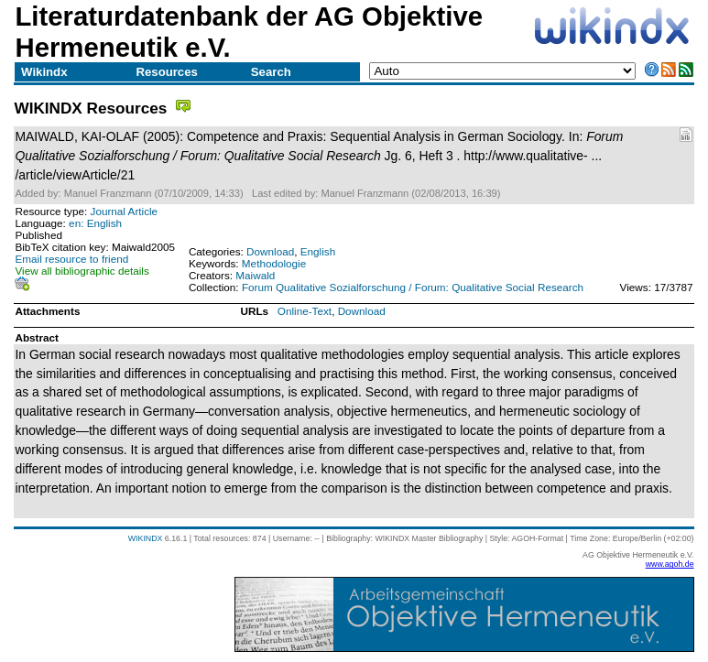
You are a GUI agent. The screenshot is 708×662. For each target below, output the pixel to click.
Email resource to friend (71, 259)
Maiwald (255, 275)
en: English (95, 223)
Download (270, 251)
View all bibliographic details (81, 271)
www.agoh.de (670, 564)
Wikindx (44, 72)
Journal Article (124, 211)
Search (271, 72)
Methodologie (274, 263)
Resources (166, 72)
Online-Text (305, 311)
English (317, 251)
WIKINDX (145, 538)
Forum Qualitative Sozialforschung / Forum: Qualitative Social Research (412, 287)
